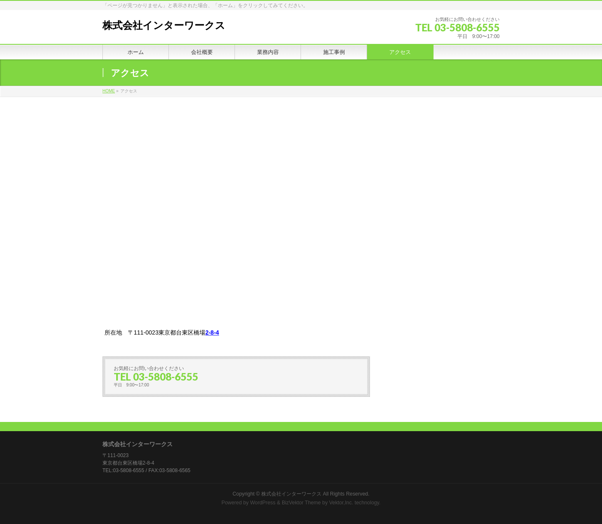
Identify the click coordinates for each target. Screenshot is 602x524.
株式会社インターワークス (163, 25)
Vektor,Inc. (341, 503)
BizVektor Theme (301, 503)
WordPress (262, 503)
